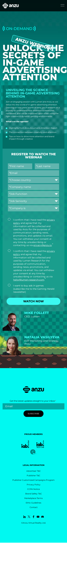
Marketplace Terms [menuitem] (33, 498)
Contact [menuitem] (34, 507)
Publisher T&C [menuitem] (33, 475)
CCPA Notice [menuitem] (33, 489)
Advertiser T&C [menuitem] (33, 471)
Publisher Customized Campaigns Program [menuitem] (33, 480)
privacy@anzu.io (42, 245)
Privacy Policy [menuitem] (33, 484)
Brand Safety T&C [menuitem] (33, 493)
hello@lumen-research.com (28, 279)
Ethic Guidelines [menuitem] (33, 502)
